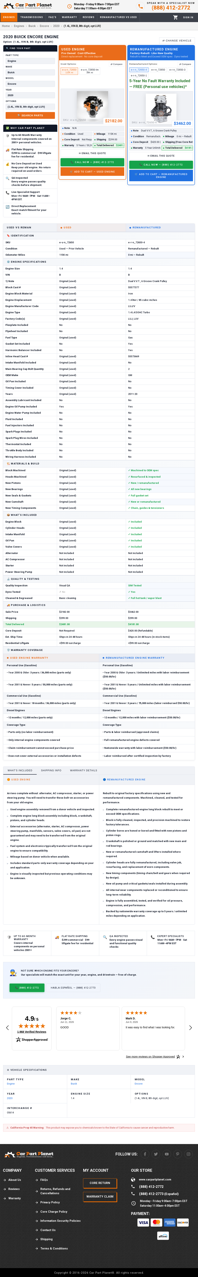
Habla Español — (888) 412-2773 (73, 987)
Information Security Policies (58, 1221)
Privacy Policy (47, 1202)
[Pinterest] (177, 1154)
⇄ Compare (116, 64)
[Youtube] (166, 1154)
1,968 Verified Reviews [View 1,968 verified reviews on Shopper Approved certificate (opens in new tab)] (31, 1031)
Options (11, 101)
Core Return (100, 1183)
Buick (74, 1083)
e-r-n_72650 (158, 69)
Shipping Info (51, 770)
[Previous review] (7, 1028)
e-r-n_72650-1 (139, 75)
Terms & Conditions (51, 1248)
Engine (11, 1083)
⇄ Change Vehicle (177, 40)
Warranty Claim (99, 1196)
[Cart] (175, 17)
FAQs (41, 1180)
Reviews (11, 1189)
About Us (12, 1180)
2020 (9, 1098)
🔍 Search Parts (30, 115)
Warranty (12, 1198)
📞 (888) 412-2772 (27, 987)
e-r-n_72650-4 (139, 69)
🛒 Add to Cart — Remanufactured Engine (161, 176)
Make (9, 67)
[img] (31, 1025)
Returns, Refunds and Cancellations (52, 1191)
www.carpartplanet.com (155, 1179)
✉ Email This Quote (92, 153)
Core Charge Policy (51, 1212)
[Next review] (190, 1028)
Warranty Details (83, 770)
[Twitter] (156, 1154)
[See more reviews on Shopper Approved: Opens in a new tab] (150, 1056)
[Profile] (188, 17)
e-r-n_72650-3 (177, 69)
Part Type (12, 55)
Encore (138, 1083)
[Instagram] (188, 1154)
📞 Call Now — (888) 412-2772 (92, 162)
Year (9, 90)
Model (10, 78)
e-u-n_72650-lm (90, 71)
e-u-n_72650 (69, 71)
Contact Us (45, 1230)
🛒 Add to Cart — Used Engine (92, 171)
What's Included (20, 770)
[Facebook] (145, 1154)
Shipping (44, 1239)
